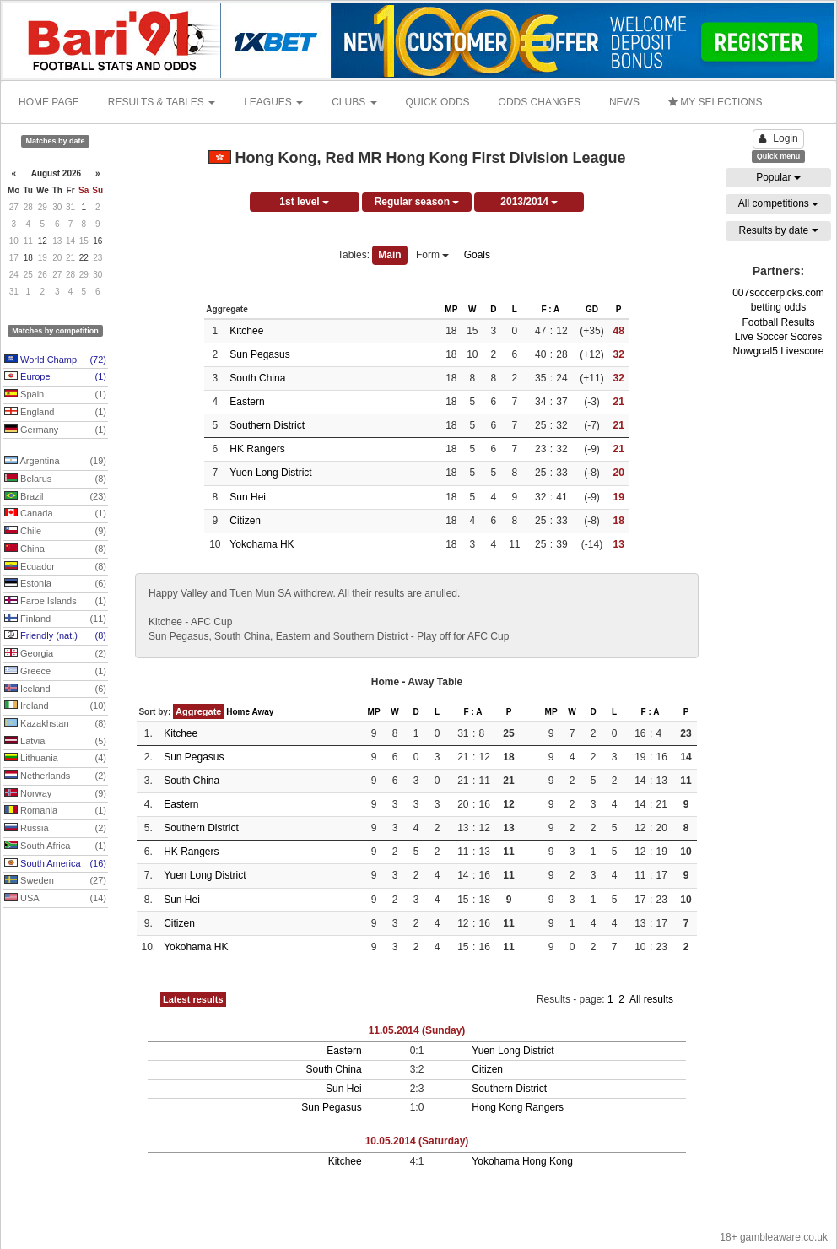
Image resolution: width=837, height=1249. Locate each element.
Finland (55, 619)
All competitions (778, 203)
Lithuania (55, 758)
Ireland (55, 706)
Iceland (55, 689)
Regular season (417, 202)
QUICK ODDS (438, 102)
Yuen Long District (270, 473)
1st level (304, 202)
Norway (55, 794)
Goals (477, 255)
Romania (55, 811)
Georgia (55, 654)
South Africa (55, 846)
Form (432, 255)
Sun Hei (248, 497)
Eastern (247, 402)
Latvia (55, 742)
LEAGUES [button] (273, 102)
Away (262, 711)
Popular (778, 177)
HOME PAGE (49, 102)
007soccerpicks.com (778, 293)
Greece (55, 672)
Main (389, 255)
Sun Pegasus (259, 354)
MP (451, 309)
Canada (55, 514)
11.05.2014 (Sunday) (417, 1030)
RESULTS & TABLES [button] (161, 102)
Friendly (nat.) (55, 636)
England (55, 412)
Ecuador (55, 567)
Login (778, 138)
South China (257, 378)
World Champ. (55, 360)
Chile (55, 531)
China (55, 549)
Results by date (778, 230)
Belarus (55, 479)
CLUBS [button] (354, 102)
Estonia (55, 584)
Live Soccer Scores (778, 337)
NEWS (624, 102)
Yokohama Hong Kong (522, 1161)
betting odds (778, 307)
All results (651, 999)
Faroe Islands (55, 601)
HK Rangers (257, 449)
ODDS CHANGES (539, 102)
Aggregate (198, 711)
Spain (55, 395)
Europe (55, 377)
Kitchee (246, 331)
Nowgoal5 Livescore (778, 351)
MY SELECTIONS (715, 102)
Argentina (55, 461)
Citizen (245, 521)
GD (592, 309)
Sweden (55, 881)
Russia (55, 828)
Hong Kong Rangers (518, 1107)
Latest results (193, 999)
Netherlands (55, 776)
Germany (55, 430)
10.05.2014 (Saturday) (417, 1141)
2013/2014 (529, 202)
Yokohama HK (262, 544)
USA (55, 899)
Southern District (267, 425)
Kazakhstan (55, 724)
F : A (550, 309)
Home (238, 711)
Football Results (778, 322)
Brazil (55, 497)
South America (55, 864)
